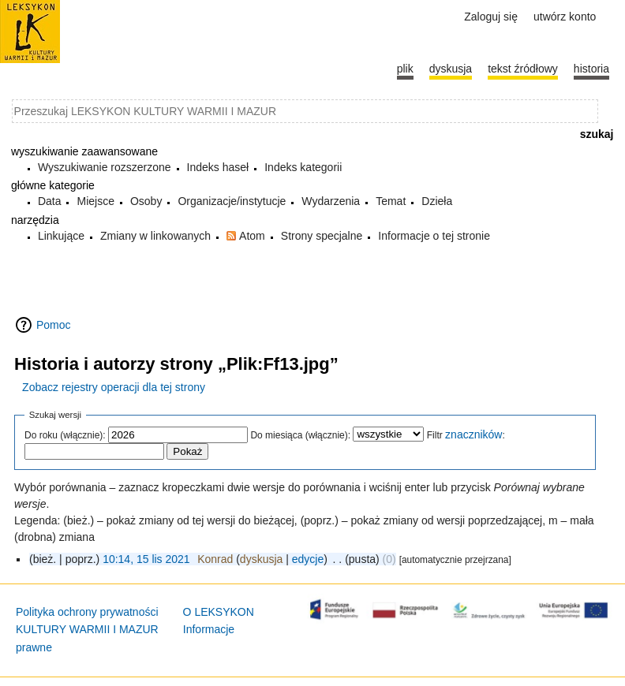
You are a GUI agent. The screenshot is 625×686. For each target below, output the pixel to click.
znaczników (473, 434)
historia (591, 68)
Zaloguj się (491, 16)
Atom (252, 235)
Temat (391, 201)
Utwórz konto (564, 16)
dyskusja (261, 559)
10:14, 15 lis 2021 (146, 559)
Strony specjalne (322, 235)
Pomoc (53, 325)
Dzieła (436, 201)
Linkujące (61, 235)
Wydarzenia (330, 201)
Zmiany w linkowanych (155, 235)
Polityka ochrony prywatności (87, 612)
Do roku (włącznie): (65, 435)
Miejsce (95, 201)
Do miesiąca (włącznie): (300, 435)
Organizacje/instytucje (232, 201)
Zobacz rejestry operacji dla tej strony (113, 387)
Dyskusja (450, 68)
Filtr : (466, 435)
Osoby (146, 201)
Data (50, 201)
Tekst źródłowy (523, 68)
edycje (308, 559)
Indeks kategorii (303, 167)
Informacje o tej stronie (434, 235)
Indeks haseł (218, 167)
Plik (405, 68)
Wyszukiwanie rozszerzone (104, 167)
